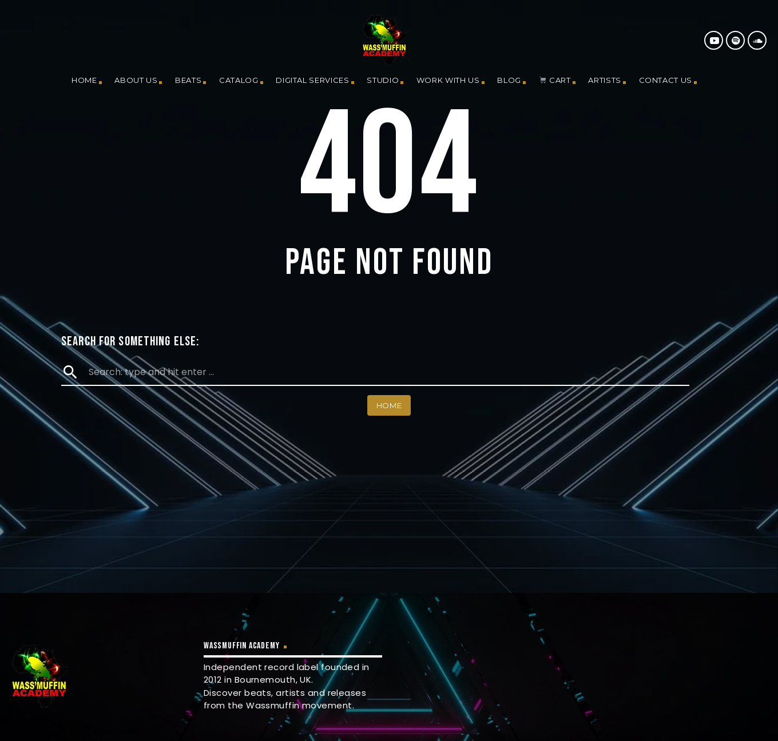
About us (135, 80)
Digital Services (312, 80)
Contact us (666, 80)
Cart (554, 80)
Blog (509, 80)
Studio (383, 80)
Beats (188, 80)
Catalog (239, 80)
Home (84, 80)
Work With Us (448, 80)
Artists (604, 80)
